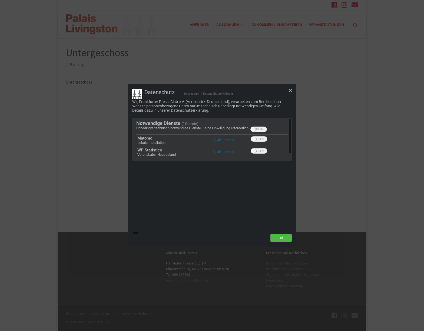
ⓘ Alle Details (223, 176)
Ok (281, 202)
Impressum (192, 130)
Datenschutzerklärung (218, 130)
